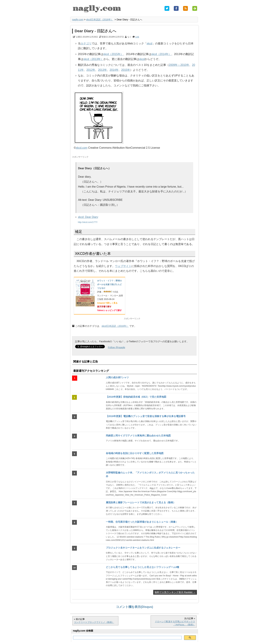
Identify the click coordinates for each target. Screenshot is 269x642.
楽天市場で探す (104, 306)
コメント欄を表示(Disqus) (134, 607)
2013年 (102, 69)
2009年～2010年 (179, 64)
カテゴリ (86, 43)
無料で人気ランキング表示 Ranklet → (175, 592)
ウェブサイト (123, 266)
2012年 (90, 69)
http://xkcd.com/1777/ (87, 222)
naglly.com (77, 19)
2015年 (125, 69)
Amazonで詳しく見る (107, 303)
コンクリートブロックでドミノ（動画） (94, 622)
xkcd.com (81, 147)
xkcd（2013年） (93, 59)
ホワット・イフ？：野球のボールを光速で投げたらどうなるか (109, 284)
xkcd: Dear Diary (88, 217)
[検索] (127, 637)
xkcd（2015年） (113, 54)
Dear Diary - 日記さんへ (95, 31)
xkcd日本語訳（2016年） (99, 19)
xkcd (149, 43)
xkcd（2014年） (161, 54)
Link (137, 37)
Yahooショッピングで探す (109, 310)
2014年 (114, 69)
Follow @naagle (116, 347)
